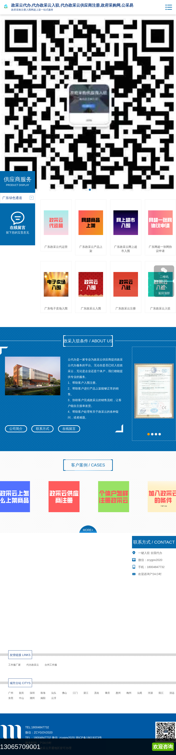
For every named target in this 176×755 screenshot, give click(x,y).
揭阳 (42, 698)
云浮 (53, 698)
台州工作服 (51, 664)
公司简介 (16, 428)
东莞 (10, 698)
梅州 (128, 692)
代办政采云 (32, 664)
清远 (171, 692)
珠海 (42, 692)
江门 (75, 692)
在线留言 (69, 428)
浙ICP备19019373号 (89, 737)
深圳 (32, 692)
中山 (21, 698)
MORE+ (88, 530)
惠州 (118, 692)
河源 (150, 692)
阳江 (161, 692)
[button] (148, 434)
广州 (10, 692)
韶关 (21, 692)
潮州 (32, 698)
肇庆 (107, 692)
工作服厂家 (14, 664)
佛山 (64, 692)
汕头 (53, 692)
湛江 (85, 692)
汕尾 (139, 692)
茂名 (96, 692)
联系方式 (42, 428)
